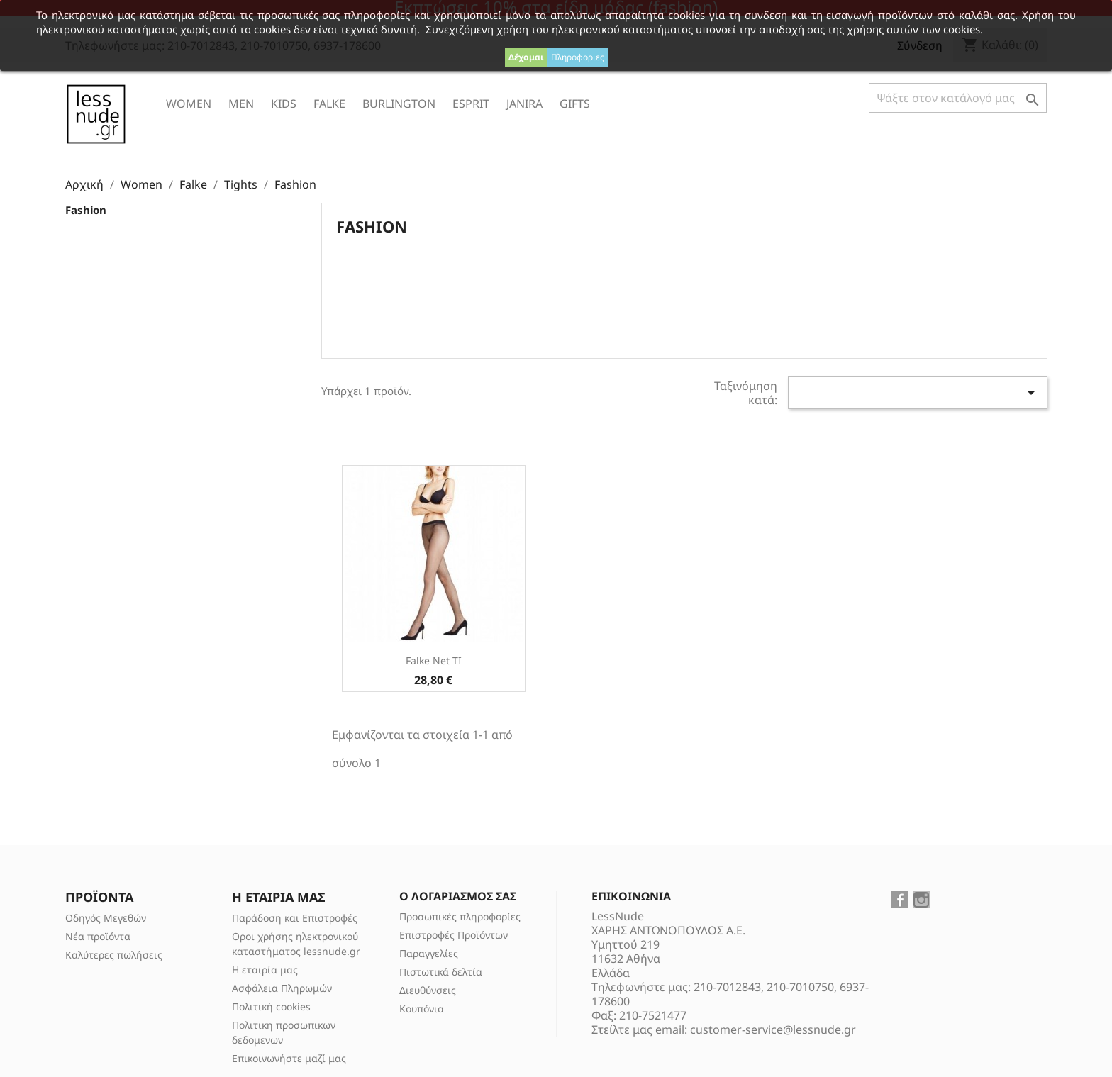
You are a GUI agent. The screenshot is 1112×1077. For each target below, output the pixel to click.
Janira (524, 103)
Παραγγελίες (428, 953)
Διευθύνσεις (427, 990)
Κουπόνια (421, 1008)
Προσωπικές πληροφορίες (460, 916)
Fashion (85, 210)
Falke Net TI (434, 660)
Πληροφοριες (577, 57)
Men (241, 103)
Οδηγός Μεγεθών (105, 918)
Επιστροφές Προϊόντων (453, 935)
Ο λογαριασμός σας (457, 896)
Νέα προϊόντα (97, 936)
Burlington (398, 103)
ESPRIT (470, 103)
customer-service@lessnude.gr (773, 1029)
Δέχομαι (526, 57)
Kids (283, 103)
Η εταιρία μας (265, 969)
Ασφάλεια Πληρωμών (282, 988)
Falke (329, 103)
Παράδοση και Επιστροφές (294, 918)
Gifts (575, 103)
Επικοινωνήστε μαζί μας (289, 1058)
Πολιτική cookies (271, 1006)
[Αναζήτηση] (958, 98)
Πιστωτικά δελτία (440, 971)
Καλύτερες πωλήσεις (113, 954)
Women (188, 103)
